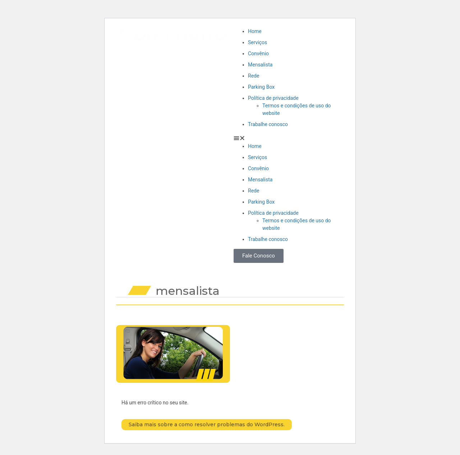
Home (255, 31)
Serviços (257, 42)
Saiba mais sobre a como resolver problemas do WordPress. (207, 424)
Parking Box (261, 87)
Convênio (258, 53)
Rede (253, 76)
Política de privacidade (273, 98)
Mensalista (260, 65)
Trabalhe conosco (268, 124)
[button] (287, 138)
